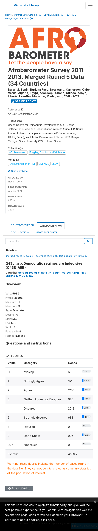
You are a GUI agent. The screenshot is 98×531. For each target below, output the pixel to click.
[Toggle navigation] (90, 5)
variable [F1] (26, 18)
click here (47, 520)
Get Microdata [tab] (47, 232)
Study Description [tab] (22, 225)
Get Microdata (24, 101)
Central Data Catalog (25, 14)
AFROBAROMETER (49, 14)
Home (8, 14)
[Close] (94, 501)
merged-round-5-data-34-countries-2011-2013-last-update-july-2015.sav (46, 255)
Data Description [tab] (51, 225)
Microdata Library (26, 5)
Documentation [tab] (20, 232)
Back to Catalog (19, 488)
